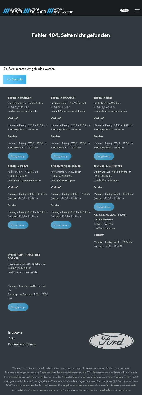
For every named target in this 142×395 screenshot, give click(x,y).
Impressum (15, 332)
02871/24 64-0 (61, 107)
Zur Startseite (15, 79)
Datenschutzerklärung (22, 344)
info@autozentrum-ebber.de (22, 111)
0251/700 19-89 (103, 176)
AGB (11, 338)
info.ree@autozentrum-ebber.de (110, 111)
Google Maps (18, 156)
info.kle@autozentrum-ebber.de (24, 180)
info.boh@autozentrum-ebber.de (68, 111)
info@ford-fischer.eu (104, 228)
